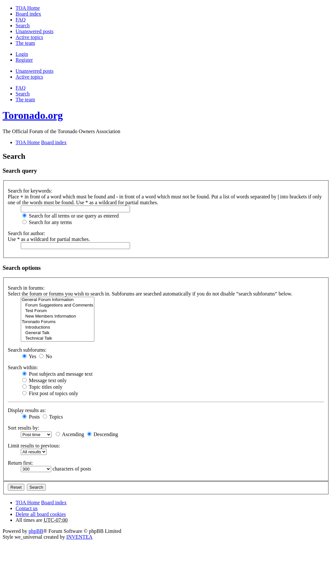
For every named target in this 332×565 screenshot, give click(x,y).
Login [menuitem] (22, 54)
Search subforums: (27, 350)
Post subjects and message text (57, 374)
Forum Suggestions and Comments (57, 305)
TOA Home (28, 502)
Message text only (44, 380)
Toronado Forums (57, 322)
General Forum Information (57, 300)
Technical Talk (57, 338)
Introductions (57, 327)
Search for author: (26, 233)
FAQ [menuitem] (21, 19)
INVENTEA (79, 537)
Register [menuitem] (24, 60)
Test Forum (57, 311)
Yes (29, 356)
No (45, 356)
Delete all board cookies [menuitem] (41, 514)
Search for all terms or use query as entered (70, 216)
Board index (54, 502)
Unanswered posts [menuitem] (34, 31)
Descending (102, 434)
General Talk (57, 333)
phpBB (36, 531)
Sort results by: (23, 428)
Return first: (20, 463)
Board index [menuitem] (28, 14)
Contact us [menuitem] (27, 508)
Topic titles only (42, 387)
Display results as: (27, 410)
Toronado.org (33, 115)
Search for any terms (47, 222)
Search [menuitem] (23, 25)
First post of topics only (50, 393)
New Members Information (57, 316)
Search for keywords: (30, 191)
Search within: (23, 367)
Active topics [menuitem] (29, 37)
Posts (31, 417)
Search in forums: (26, 288)
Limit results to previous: (34, 445)
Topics (53, 417)
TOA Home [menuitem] (28, 8)
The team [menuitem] (25, 43)
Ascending (70, 434)
